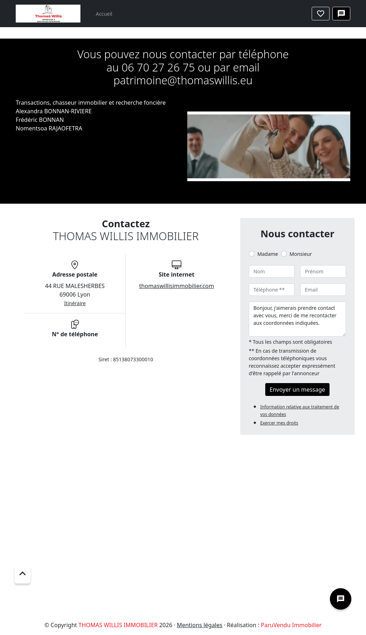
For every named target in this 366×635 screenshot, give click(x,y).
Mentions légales (200, 625)
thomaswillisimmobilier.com (176, 286)
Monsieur (301, 253)
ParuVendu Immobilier (291, 625)
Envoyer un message (297, 389)
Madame (267, 253)
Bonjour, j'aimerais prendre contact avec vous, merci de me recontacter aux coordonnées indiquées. (297, 319)
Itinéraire (74, 303)
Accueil (104, 13)
